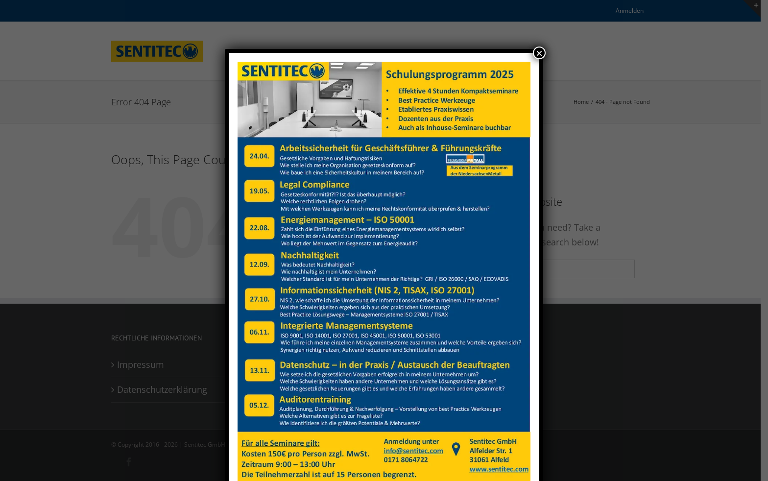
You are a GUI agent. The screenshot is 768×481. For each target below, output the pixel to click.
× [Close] (539, 53)
